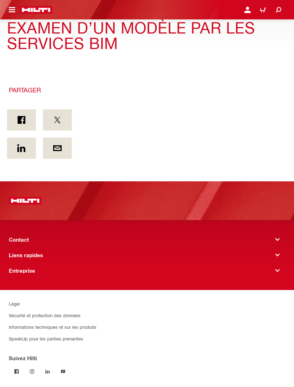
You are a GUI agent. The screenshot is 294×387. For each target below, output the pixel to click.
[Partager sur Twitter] (57, 120)
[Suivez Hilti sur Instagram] (32, 371)
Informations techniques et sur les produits (52, 326)
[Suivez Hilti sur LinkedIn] (47, 371)
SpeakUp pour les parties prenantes (46, 338)
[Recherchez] (278, 10)
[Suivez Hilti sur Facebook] (16, 371)
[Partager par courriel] (57, 148)
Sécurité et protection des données (45, 315)
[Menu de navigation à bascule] (12, 10)
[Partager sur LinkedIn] (21, 148)
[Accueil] (36, 10)
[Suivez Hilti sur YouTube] (63, 371)
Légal (14, 303)
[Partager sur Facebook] (21, 120)
